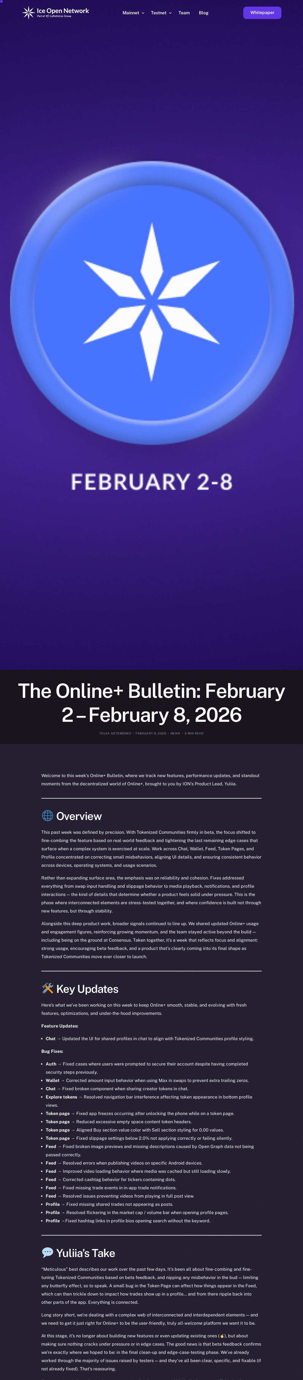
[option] (36, 1375)
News (175, 733)
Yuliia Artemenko (115, 733)
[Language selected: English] (162, 1375)
